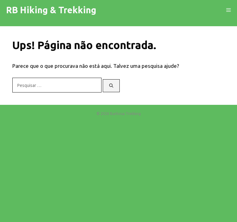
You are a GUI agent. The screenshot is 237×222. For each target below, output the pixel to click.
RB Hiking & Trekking (51, 10)
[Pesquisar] (111, 85)
